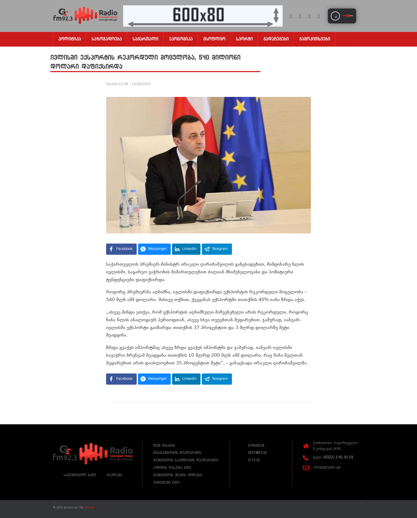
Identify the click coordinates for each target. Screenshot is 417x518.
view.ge (89, 507)
